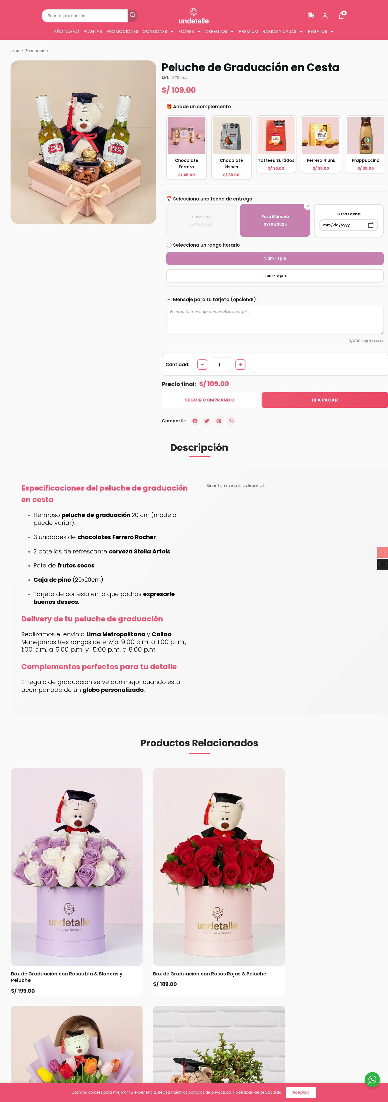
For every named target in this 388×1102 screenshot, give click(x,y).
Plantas (92, 31)
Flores (189, 31)
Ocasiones (158, 31)
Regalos (321, 31)
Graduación (36, 50)
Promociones (122, 31)
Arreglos (219, 31)
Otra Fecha (348, 221)
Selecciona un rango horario (206, 245)
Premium (248, 31)
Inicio (16, 50)
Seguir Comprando (206, 384)
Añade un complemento (202, 106)
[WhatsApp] (232, 405)
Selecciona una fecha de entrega (213, 199)
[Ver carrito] (341, 16)
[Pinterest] (220, 405)
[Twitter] (207, 405)
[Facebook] (195, 405)
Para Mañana (275, 220)
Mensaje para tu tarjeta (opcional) (214, 282)
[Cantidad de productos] (222, 348)
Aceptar (300, 1092)
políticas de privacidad (258, 1092)
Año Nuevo (66, 31)
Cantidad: (177, 348)
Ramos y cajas (282, 31)
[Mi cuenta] (325, 16)
